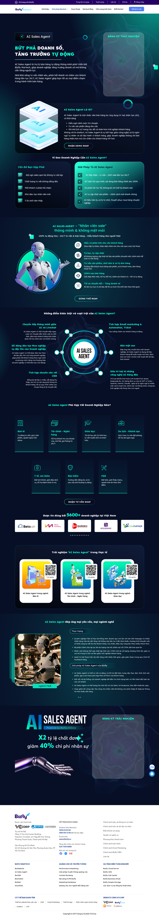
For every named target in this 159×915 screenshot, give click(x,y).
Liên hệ (113, 2)
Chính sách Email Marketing (114, 848)
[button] (70, 535)
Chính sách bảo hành (111, 844)
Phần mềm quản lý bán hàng (86, 902)
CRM (42, 902)
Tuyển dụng (100, 2)
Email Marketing (53, 902)
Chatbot (20, 907)
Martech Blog (88, 9)
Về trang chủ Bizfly (24, 2)
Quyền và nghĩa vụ (110, 835)
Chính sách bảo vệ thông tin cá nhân (118, 822)
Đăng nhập (139, 2)
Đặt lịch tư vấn (136, 9)
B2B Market (118, 9)
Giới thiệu (45, 9)
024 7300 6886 (65, 847)
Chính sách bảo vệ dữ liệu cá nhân (117, 826)
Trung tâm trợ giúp (82, 2)
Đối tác (125, 2)
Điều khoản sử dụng (111, 831)
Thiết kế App (67, 902)
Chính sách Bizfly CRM (112, 852)
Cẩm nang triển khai (103, 9)
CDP (27, 907)
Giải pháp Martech (60, 9)
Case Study (75, 9)
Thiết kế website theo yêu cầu (26, 902)
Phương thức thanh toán (113, 839)
